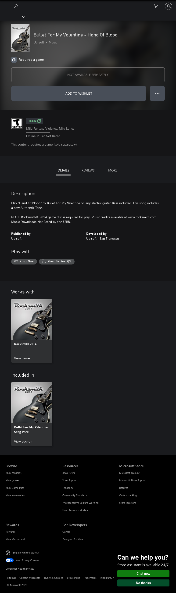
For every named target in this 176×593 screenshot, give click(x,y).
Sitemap (11, 577)
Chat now (143, 573)
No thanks (143, 583)
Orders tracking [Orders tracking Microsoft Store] (128, 495)
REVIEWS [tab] (88, 170)
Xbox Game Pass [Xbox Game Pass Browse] (15, 487)
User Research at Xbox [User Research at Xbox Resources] (75, 510)
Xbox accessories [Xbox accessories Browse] (15, 495)
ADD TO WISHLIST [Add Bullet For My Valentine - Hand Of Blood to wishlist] (78, 93)
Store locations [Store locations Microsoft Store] (127, 502)
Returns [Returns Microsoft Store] (123, 487)
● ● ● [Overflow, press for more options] (157, 93)
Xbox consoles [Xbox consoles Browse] (14, 472)
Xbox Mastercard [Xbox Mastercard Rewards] (15, 539)
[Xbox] (12, 17)
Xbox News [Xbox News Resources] (68, 472)
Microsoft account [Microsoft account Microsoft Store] (129, 472)
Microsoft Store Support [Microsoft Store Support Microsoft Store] (132, 480)
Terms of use (73, 577)
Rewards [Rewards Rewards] (10, 531)
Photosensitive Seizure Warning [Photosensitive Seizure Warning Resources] (80, 502)
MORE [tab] (112, 170)
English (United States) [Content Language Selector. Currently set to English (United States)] (26, 552)
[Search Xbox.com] (16, 6)
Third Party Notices (110, 577)
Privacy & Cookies (53, 577)
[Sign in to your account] (168, 6)
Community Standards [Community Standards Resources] (74, 495)
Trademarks (90, 577)
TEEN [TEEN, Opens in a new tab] (35, 121)
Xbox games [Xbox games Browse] (12, 480)
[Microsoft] (87, 3)
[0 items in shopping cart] (157, 6)
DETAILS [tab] (63, 170)
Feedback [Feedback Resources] (67, 487)
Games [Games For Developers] (66, 531)
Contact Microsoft (29, 577)
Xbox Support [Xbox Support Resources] (69, 480)
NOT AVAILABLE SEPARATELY (88, 74)
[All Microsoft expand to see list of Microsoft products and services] (5, 6)
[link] (31, 331)
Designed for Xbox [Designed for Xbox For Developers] (72, 539)
